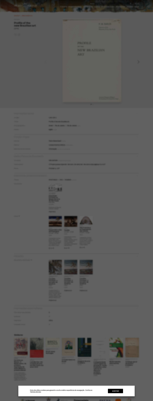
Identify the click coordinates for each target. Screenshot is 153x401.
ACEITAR (115, 391)
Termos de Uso (35, 392)
